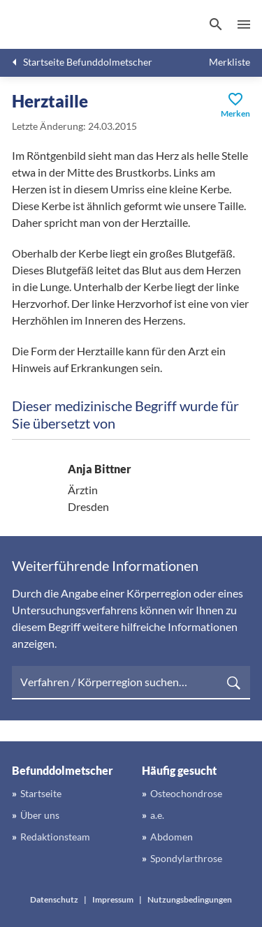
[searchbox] (131, 682)
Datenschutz (54, 899)
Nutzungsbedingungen (189, 899)
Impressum (112, 899)
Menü (244, 24)
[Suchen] (216, 24)
